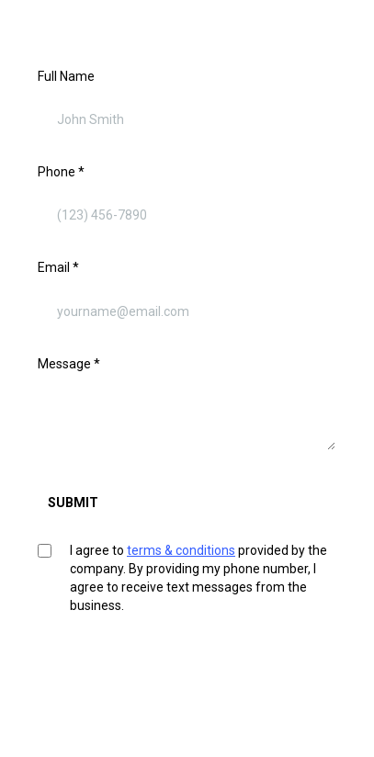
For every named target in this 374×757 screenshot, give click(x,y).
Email (58, 267)
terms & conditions (181, 550)
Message (69, 363)
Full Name (66, 76)
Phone (61, 171)
